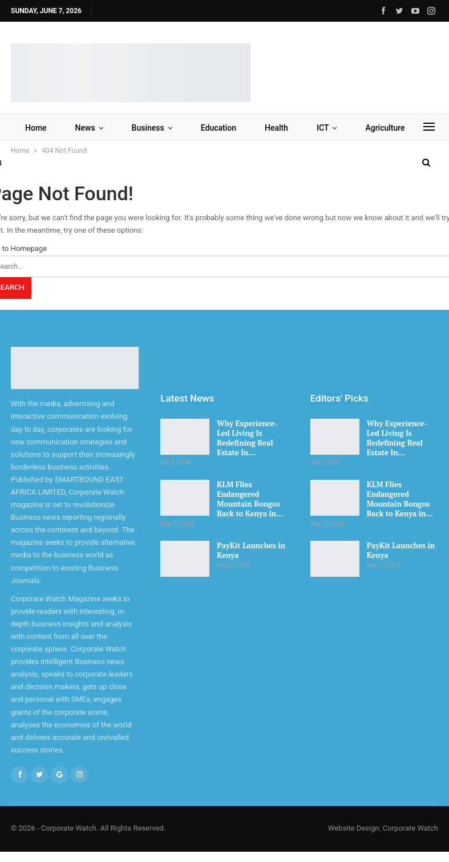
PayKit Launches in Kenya (251, 550)
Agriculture (384, 127)
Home (36, 127)
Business (148, 127)
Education (218, 127)
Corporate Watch (410, 828)
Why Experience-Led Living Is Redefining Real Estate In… (247, 438)
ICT (323, 127)
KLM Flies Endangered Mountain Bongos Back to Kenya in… (250, 499)
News (85, 127)
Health (276, 127)
